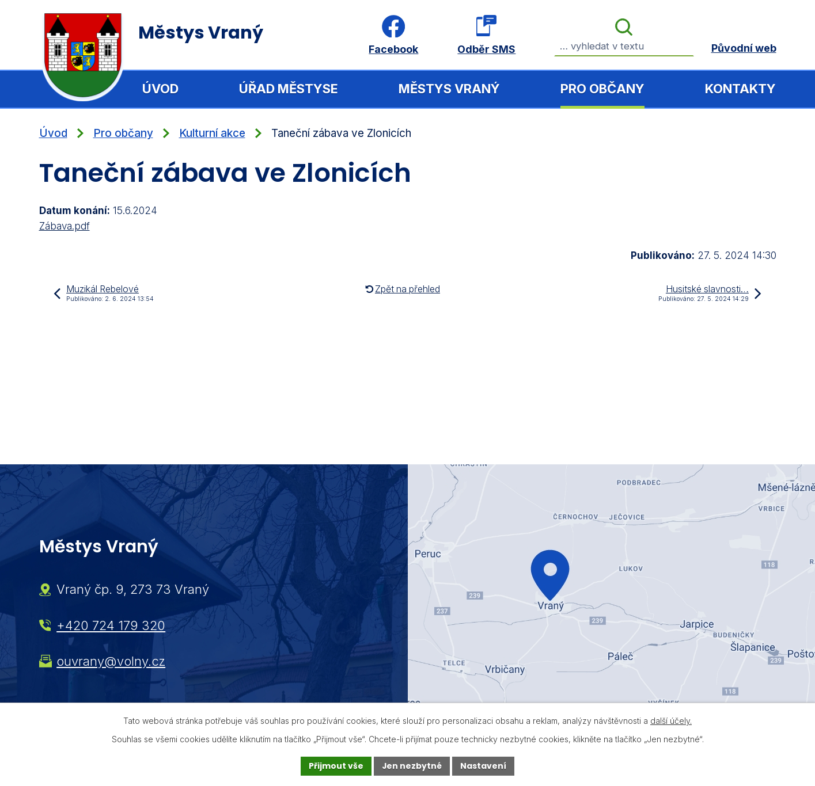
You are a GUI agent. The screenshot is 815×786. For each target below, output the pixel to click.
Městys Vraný (449, 88)
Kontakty (740, 88)
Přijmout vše (336, 766)
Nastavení (484, 766)
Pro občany (602, 88)
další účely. (671, 721)
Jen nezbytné (412, 766)
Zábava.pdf (64, 226)
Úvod (160, 88)
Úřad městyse (288, 88)
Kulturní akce (212, 133)
